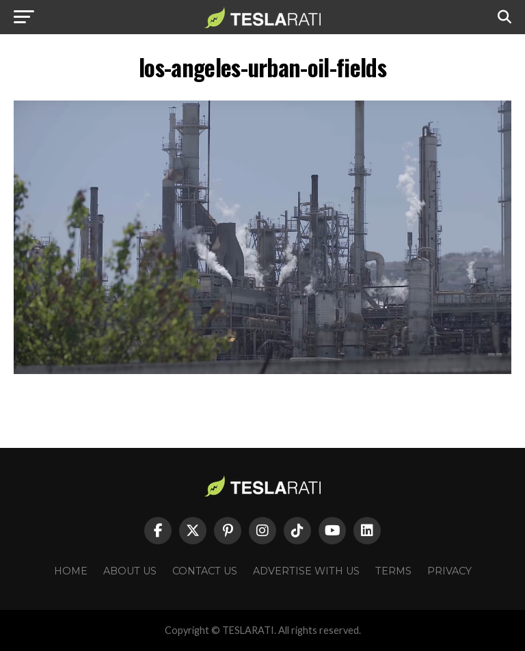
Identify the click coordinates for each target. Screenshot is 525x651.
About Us (130, 571)
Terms (393, 571)
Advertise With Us (306, 571)
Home (71, 571)
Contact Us (204, 571)
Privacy (449, 571)
